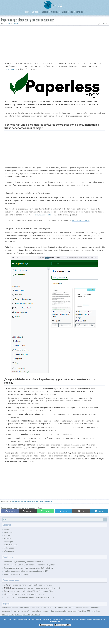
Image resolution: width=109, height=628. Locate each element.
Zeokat (16, 24)
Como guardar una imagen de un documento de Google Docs (28, 568)
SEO (71, 11)
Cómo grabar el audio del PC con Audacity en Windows (34, 591)
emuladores (95, 608)
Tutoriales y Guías (11, 545)
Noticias (7, 535)
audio (50, 608)
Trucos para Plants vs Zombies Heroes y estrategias (32, 585)
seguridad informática (77, 611)
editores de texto (39, 502)
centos (60, 608)
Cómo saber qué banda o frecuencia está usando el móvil (37, 588)
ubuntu (49, 502)
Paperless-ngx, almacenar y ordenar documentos (23, 562)
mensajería (25, 611)
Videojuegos (9, 548)
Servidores (79, 11)
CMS (66, 608)
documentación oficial (44, 215)
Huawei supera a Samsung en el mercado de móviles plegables (29, 565)
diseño (71, 608)
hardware (15, 611)
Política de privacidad (62, 625)
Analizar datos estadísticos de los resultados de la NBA (26, 571)
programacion (48, 611)
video (12, 614)
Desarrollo (8, 532)
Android (64, 11)
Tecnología (8, 542)
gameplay (6, 611)
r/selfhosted (9, 69)
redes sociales (61, 611)
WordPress (54, 11)
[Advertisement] (54, 43)
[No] (106, 622)
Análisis (45, 11)
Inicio (27, 11)
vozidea (18, 614)
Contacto (35, 11)
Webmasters (9, 551)
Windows (26, 614)
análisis (43, 608)
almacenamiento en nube (21, 502)
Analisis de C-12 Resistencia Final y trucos (27, 594)
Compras (7, 529)
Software (6, 24)
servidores (96, 611)
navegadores (36, 611)
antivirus (35, 608)
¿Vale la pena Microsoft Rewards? (17, 574)
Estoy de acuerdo (46, 625)
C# (55, 608)
